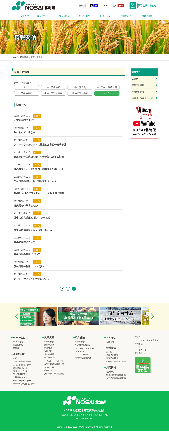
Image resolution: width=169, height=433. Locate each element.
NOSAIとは (22, 15)
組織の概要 (18, 347)
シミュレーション (52, 363)
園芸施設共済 (50, 359)
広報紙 (135, 79)
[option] (41, 318)
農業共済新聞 (138, 85)
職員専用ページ (142, 355)
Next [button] (152, 318)
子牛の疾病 (26, 95)
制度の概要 (49, 344)
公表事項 (139, 346)
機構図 (16, 350)
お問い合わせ (147, 5)
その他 (106, 95)
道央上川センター (21, 373)
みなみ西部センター (22, 367)
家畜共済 (48, 350)
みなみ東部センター (22, 363)
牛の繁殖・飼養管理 (107, 88)
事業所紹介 (43, 15)
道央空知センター (21, 370)
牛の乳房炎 (80, 88)
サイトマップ (141, 352)
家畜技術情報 (138, 91)
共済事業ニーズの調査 (54, 376)
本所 (15, 360)
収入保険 (84, 15)
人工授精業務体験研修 (116, 380)
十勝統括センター (21, 379)
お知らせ (105, 15)
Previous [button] (16, 318)
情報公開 (48, 372)
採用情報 (146, 15)
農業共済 (63, 15)
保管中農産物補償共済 (54, 366)
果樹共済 (48, 353)
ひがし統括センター (22, 382)
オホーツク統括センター (24, 386)
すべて (26, 88)
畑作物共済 (49, 356)
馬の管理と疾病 (80, 95)
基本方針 (139, 339)
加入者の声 (49, 369)
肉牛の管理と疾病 (53, 95)
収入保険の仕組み (83, 347)
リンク (138, 349)
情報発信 (126, 15)
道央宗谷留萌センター (23, 376)
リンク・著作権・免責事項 (146, 342)
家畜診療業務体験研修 (116, 377)
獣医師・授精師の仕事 (142, 98)
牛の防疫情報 (53, 88)
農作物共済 (49, 347)
